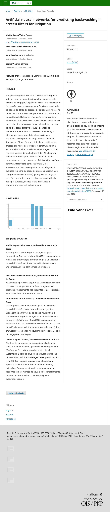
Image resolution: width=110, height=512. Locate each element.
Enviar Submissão (16, 393)
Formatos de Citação (78, 199)
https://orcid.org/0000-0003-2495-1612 (22, 42)
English (9, 410)
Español (9, 414)
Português (11, 418)
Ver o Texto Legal (84, 154)
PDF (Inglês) (76, 35)
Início (8, 11)
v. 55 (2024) (28, 11)
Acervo (17, 11)
